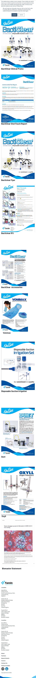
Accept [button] (14, 14)
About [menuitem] (2, 653)
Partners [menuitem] (3, 655)
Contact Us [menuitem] (4, 663)
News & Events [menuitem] (5, 658)
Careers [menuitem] (3, 660)
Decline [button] (21, 14)
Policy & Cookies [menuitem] (5, 665)
